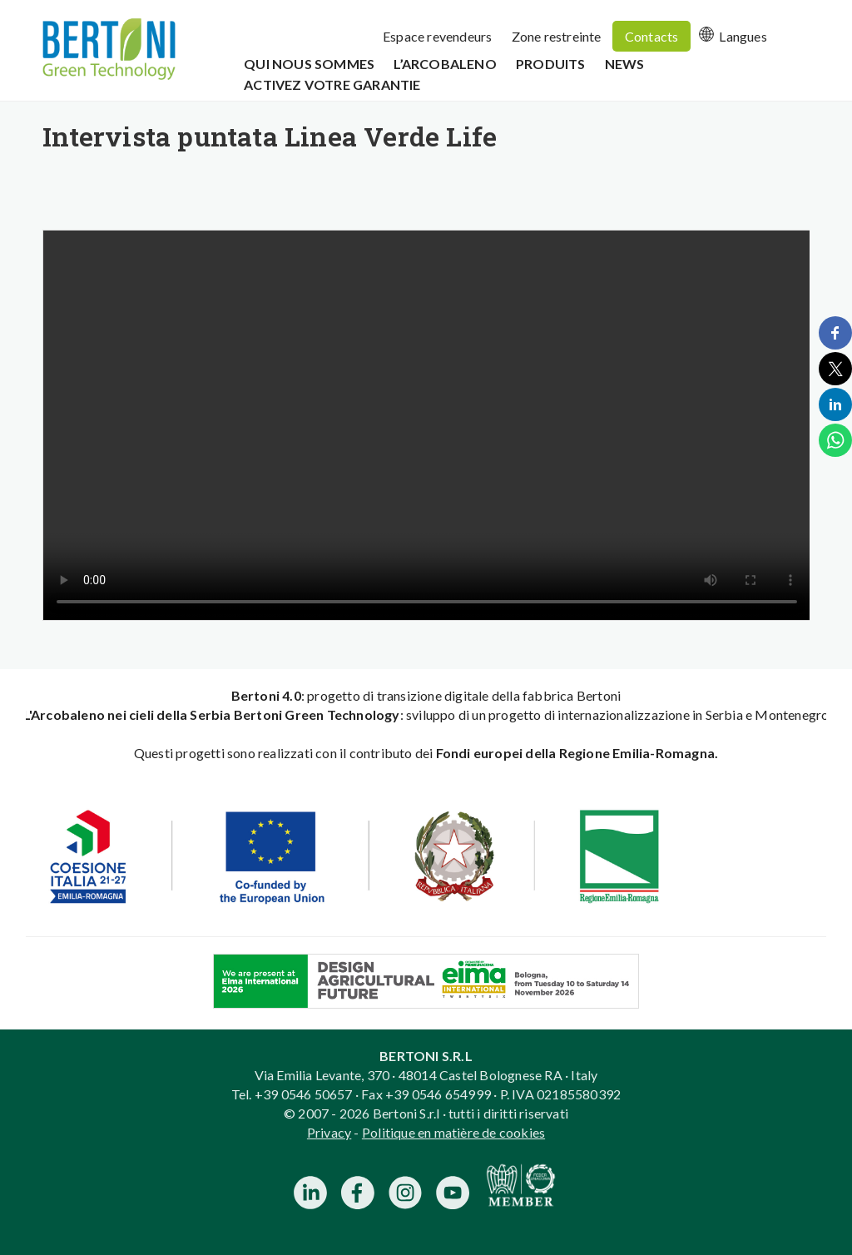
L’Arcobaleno (445, 64)
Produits (551, 64)
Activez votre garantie (332, 84)
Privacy (329, 1132)
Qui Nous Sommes (309, 64)
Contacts (652, 36)
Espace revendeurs (437, 36)
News (625, 64)
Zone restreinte (557, 36)
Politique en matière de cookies (453, 1132)
